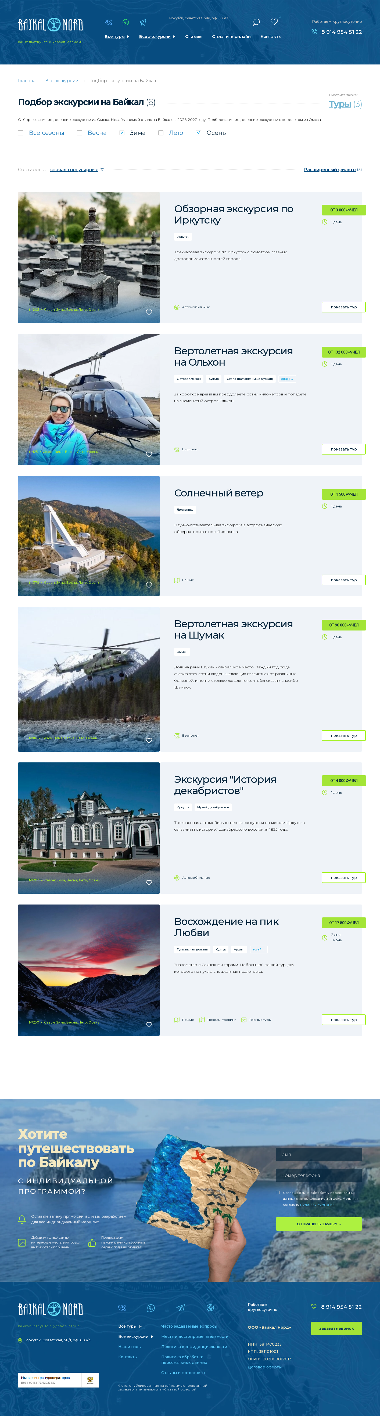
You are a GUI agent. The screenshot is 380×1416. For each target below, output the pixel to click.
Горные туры (260, 1020)
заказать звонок (336, 1328)
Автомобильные (196, 307)
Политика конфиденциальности (194, 1346)
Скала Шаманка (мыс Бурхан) (250, 379)
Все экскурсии (155, 36)
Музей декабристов (213, 807)
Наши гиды (129, 1346)
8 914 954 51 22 (341, 32)
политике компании (317, 1204)
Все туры (115, 36)
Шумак (182, 652)
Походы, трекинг (221, 1020)
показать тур (344, 307)
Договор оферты (265, 1367)
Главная (26, 80)
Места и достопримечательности (194, 1336)
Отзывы (193, 36)
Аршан (239, 949)
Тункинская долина (192, 949)
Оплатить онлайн (231, 36)
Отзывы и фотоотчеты (183, 1372)
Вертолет (190, 449)
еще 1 (285, 379)
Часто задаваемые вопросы (189, 1326)
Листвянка (185, 509)
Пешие (188, 580)
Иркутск (183, 237)
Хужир (214, 379)
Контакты (271, 36)
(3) (333, 169)
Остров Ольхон (189, 379)
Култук (221, 949)
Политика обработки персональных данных (184, 1359)
